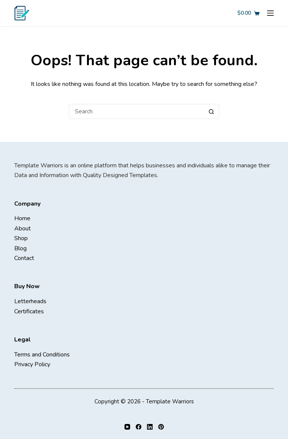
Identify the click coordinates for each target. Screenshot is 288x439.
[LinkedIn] (150, 427)
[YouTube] (127, 427)
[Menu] (270, 13)
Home (22, 218)
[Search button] (211, 111)
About (22, 228)
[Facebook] (138, 427)
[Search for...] (136, 111)
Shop (21, 238)
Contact (24, 258)
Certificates (29, 311)
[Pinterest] (161, 427)
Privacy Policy (32, 364)
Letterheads (30, 301)
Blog (20, 248)
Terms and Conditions (42, 354)
